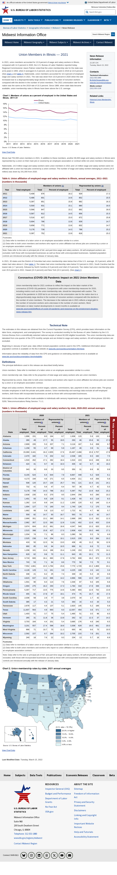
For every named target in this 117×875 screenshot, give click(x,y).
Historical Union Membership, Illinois (100, 101)
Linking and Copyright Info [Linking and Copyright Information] (85, 817)
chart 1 (10, 74)
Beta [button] (106, 20)
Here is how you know (57, 2)
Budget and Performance (58, 793)
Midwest (56, 28)
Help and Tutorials (83, 831)
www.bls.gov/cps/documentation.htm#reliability (22, 356)
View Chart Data (8, 152)
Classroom (98, 775)
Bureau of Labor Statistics (14, 28)
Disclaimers (80, 810)
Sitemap (78, 788)
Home (7, 775)
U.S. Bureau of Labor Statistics (31, 10)
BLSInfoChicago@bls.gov (99, 80)
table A (20, 74)
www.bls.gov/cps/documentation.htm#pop (66, 349)
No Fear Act (51, 806)
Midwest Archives (81, 42)
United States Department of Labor (100, 2)
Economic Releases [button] (73, 20)
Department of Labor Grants (56, 800)
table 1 (32, 264)
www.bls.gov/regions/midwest (100, 83)
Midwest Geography (33, 42)
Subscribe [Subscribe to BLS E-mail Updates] (111, 7)
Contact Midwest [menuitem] (104, 42)
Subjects (20, 775)
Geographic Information (39, 28)
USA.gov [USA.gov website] (49, 811)
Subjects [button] (19, 20)
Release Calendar (98, 7)
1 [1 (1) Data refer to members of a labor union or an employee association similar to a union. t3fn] (41, 422)
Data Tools (36, 775)
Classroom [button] (94, 20)
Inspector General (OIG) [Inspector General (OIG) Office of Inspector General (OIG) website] (57, 788)
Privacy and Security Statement (84, 803)
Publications (54, 775)
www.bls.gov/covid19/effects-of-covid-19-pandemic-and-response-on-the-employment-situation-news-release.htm (57, 310)
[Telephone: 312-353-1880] (27, 834)
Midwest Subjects (57, 42)
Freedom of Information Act (86, 795)
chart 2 (78, 270)
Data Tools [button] (34, 20)
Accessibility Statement (86, 836)
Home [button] (6, 20)
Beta (112, 775)
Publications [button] (52, 20)
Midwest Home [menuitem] (12, 42)
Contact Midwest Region (25, 843)
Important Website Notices (84, 825)
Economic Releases (77, 775)
